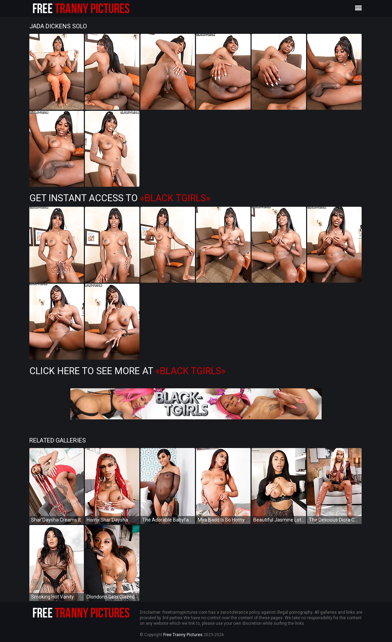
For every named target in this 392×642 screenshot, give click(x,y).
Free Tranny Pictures (183, 634)
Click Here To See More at (127, 371)
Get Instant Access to (119, 198)
